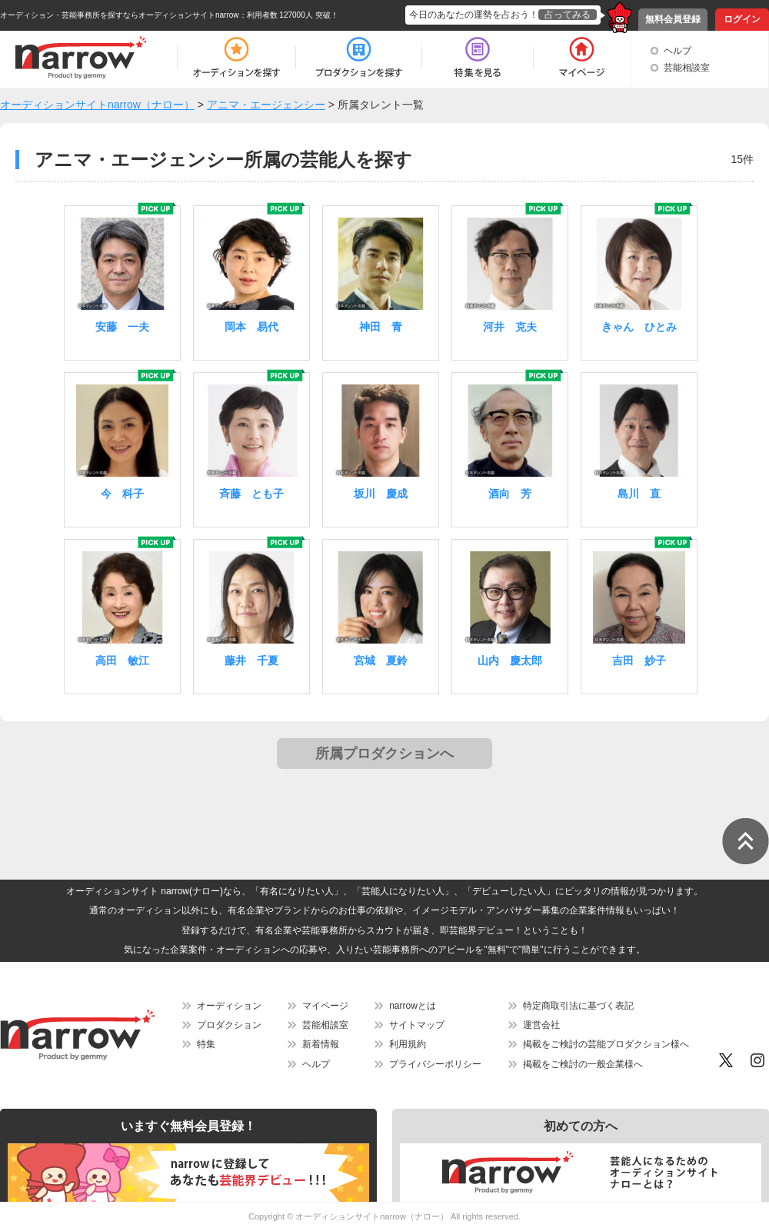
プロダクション (229, 1025)
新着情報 (320, 1044)
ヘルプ (677, 50)
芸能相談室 (687, 67)
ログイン (742, 19)
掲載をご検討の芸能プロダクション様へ (606, 1044)
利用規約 (407, 1044)
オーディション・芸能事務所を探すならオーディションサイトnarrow (119, 15)
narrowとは (412, 1005)
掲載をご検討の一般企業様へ (583, 1064)
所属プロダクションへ (384, 753)
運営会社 (541, 1025)
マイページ (325, 1005)
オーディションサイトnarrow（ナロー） (371, 1216)
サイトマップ (416, 1025)
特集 (206, 1044)
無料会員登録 (673, 19)
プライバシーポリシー (435, 1064)
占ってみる (567, 14)
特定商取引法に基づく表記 (578, 1005)
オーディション (229, 1005)
